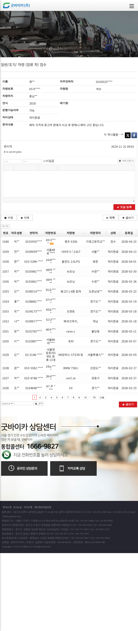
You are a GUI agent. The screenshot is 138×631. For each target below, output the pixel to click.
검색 (39, 403)
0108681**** (33, 301)
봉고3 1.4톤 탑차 (71, 291)
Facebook (134, 135)
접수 (113, 241)
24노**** (51, 368)
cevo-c (70, 331)
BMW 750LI (70, 368)
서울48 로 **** (50, 251)
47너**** (51, 301)
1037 (5, 271)
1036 (5, 281)
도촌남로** (95, 291)
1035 (5, 291)
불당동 (95, 331)
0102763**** (33, 331)
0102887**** (33, 341)
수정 (8, 217)
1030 (5, 341)
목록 (110, 217)
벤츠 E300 (71, 241)
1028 (5, 368)
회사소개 (7, 507)
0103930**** (33, 241)
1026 (5, 388)
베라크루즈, (71, 321)
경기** (95, 388)
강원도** (95, 368)
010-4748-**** (33, 378)
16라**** (51, 261)
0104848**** (33, 388)
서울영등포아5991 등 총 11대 (51, 354)
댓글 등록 (124, 207)
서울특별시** (95, 354)
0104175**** (33, 311)
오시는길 (17, 507)
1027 (5, 378)
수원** (95, 271)
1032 (5, 321)
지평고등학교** (95, 241)
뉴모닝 (71, 271)
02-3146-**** (33, 354)
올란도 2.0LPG (71, 261)
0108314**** (33, 291)
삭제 (25, 217)
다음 (102, 397)
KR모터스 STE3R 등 (70, 354)
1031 (5, 331)
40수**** (51, 331)
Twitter (128, 135)
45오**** (51, 311)
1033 (5, 311)
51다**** (51, 321)
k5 (71, 388)
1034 (5, 301)
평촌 (95, 261)
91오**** (51, 291)
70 (94, 397)
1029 (5, 354)
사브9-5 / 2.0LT (71, 251)
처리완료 (113, 251)
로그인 (5, 226)
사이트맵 (28, 507)
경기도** (95, 301)
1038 (5, 261)
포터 (71, 341)
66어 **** (50, 271)
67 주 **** (50, 388)
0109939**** (33, 251)
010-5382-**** (33, 368)
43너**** (51, 241)
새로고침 (126, 160)
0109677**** (33, 321)
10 (85, 397)
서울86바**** (50, 341)
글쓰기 (128, 217)
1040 (5, 241)
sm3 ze (71, 378)
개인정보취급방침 (42, 507)
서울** (95, 251)
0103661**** (33, 271)
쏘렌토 (71, 311)
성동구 (95, 378)
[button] (6, 168)
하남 (95, 321)
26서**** (51, 378)
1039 (5, 251)
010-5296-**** (33, 261)
